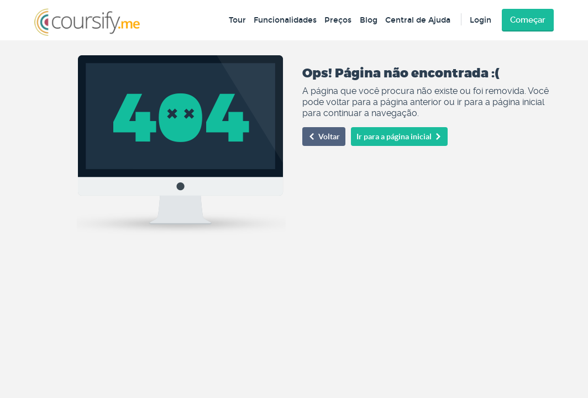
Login (480, 20)
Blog (368, 20)
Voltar (324, 136)
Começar (527, 20)
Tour (237, 20)
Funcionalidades (285, 20)
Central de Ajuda (417, 20)
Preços (337, 20)
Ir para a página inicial (399, 136)
